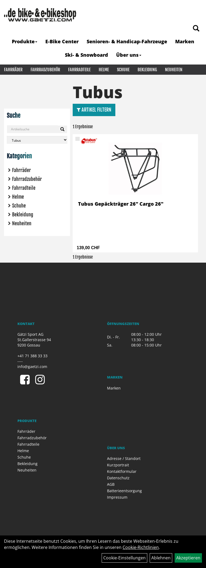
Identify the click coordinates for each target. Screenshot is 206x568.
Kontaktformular (122, 471)
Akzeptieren (188, 558)
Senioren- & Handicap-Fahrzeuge (127, 41)
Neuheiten (173, 69)
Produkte (24, 41)
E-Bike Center (62, 41)
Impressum (117, 497)
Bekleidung (147, 69)
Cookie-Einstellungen (124, 558)
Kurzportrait (118, 464)
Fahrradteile (79, 69)
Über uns (128, 55)
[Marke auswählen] (37, 140)
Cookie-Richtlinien (141, 547)
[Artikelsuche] (196, 28)
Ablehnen (161, 558)
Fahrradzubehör (45, 69)
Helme (104, 69)
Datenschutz (118, 477)
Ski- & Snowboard (86, 55)
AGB (111, 484)
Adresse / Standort (124, 458)
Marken (184, 41)
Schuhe (123, 69)
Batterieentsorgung (124, 490)
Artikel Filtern (94, 110)
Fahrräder (13, 69)
